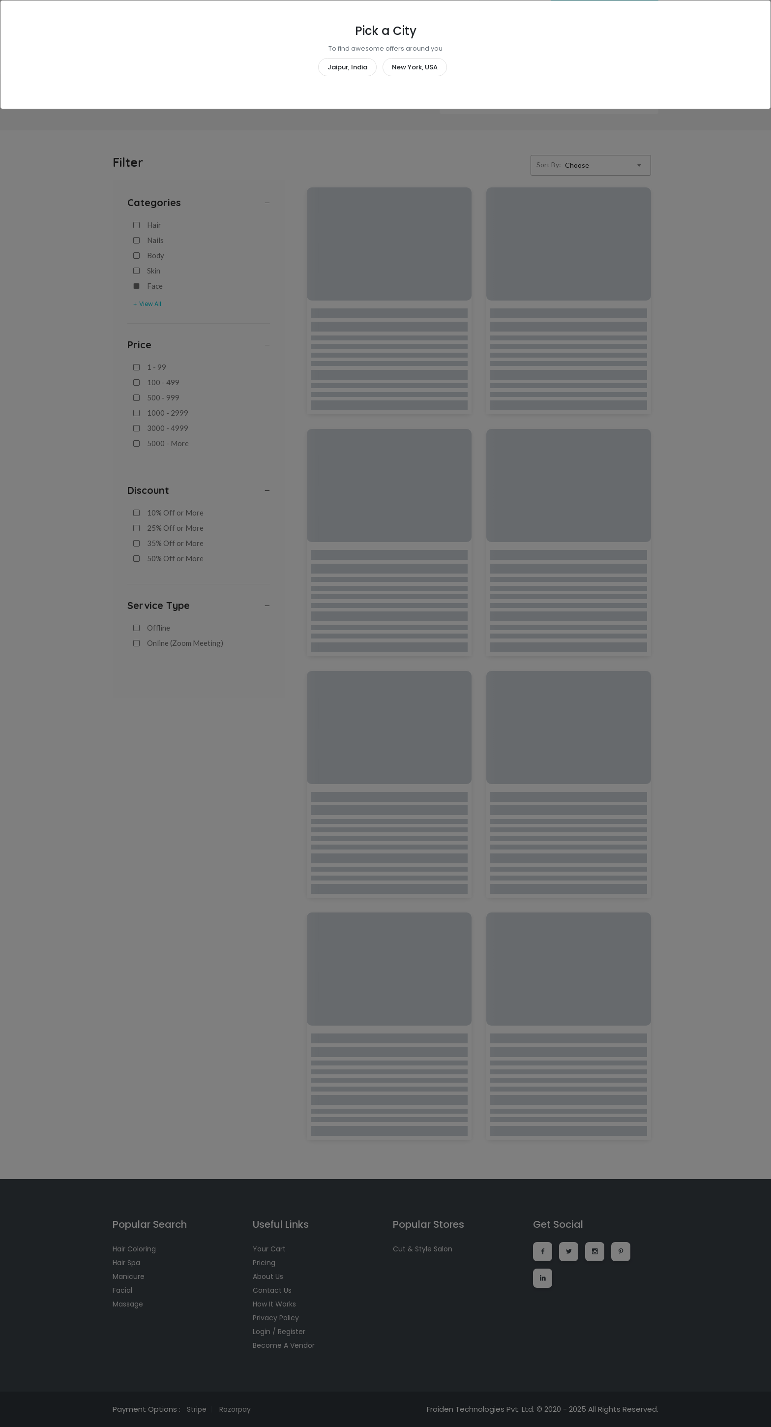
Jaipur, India (347, 67)
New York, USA (415, 67)
